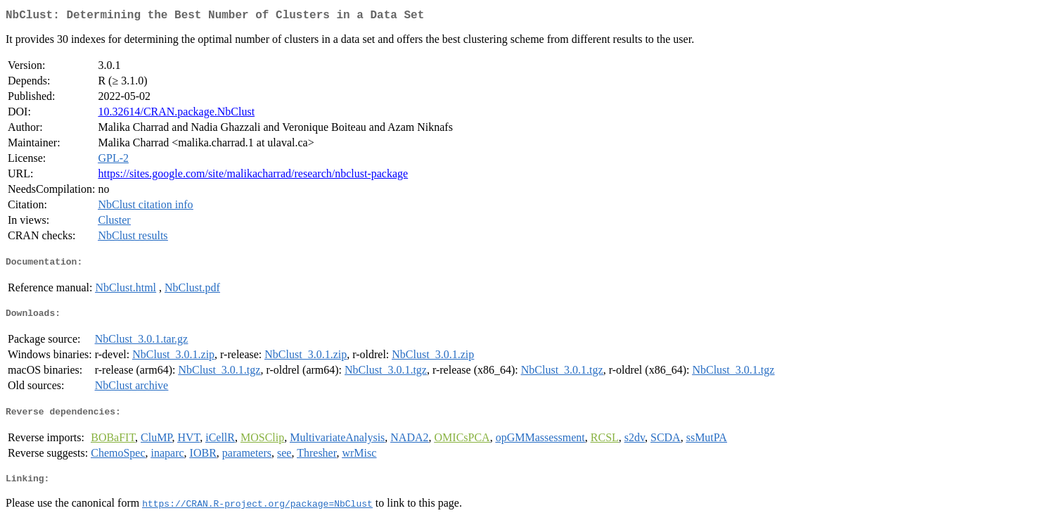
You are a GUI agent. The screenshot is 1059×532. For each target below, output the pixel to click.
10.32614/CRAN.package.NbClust (176, 114)
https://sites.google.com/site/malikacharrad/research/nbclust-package (253, 176)
